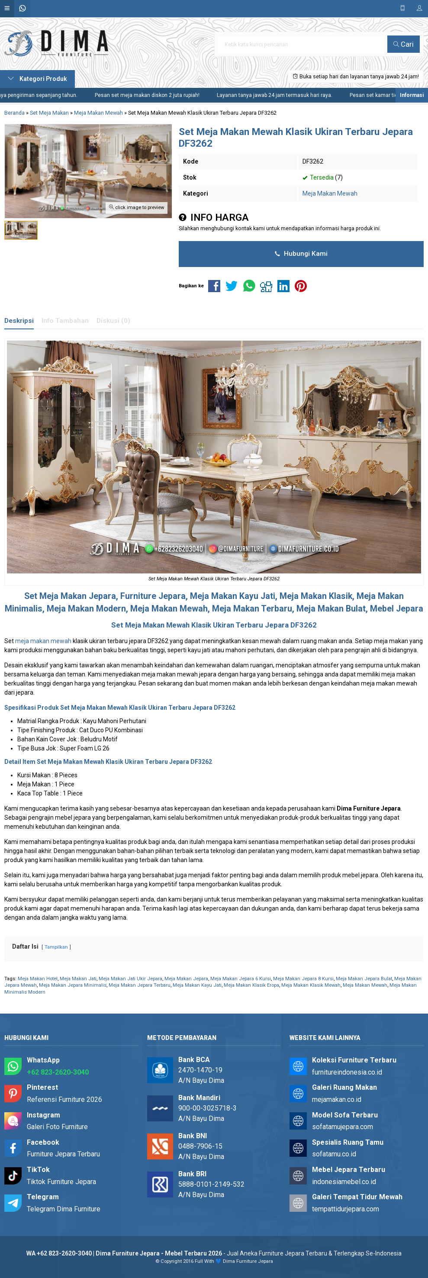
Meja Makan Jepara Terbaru (140, 985)
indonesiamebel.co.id (344, 1182)
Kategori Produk (37, 78)
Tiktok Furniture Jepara (61, 1182)
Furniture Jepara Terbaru (63, 1154)
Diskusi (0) (113, 321)
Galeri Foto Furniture (57, 1127)
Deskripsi (19, 321)
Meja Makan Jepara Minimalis (72, 985)
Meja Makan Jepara (77, 596)
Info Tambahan (65, 321)
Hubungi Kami (301, 254)
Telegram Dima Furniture (63, 1209)
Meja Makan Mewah (329, 193)
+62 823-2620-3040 (58, 1072)
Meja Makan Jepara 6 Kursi (240, 979)
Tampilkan (56, 947)
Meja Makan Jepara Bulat (364, 979)
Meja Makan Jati (78, 979)
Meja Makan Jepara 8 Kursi (303, 979)
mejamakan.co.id (336, 1099)
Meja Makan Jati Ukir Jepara (130, 979)
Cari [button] (403, 44)
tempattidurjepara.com (345, 1209)
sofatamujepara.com (342, 1127)
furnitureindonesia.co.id (347, 1072)
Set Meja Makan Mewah (94, 707)
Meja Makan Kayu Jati (197, 985)
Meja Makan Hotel (38, 979)
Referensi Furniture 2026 (64, 1099)
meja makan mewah (43, 640)
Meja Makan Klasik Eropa (251, 985)
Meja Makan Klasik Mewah (311, 985)
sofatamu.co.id (334, 1154)
